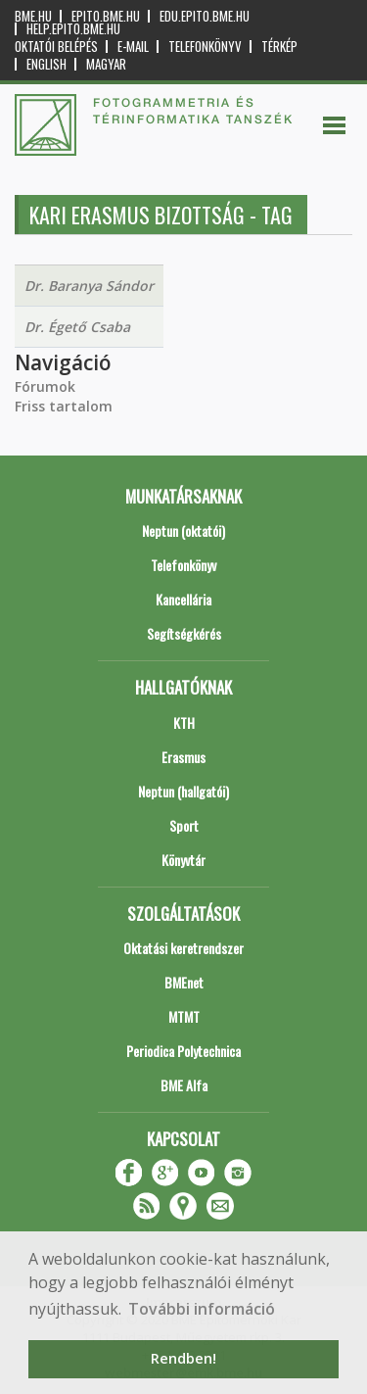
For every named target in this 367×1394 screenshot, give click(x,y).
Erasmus (183, 756)
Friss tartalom (64, 406)
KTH (184, 722)
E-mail (133, 46)
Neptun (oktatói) (183, 530)
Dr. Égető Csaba (77, 326)
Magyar (106, 64)
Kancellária (183, 599)
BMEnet (184, 982)
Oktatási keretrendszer (183, 947)
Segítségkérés (184, 633)
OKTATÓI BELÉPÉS (56, 46)
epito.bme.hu (105, 16)
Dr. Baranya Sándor (89, 285)
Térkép (279, 46)
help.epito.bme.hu (73, 29)
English (46, 64)
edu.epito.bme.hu (205, 16)
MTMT (184, 1016)
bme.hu (33, 16)
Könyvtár (183, 859)
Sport (184, 825)
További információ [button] (201, 1309)
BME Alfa (184, 1085)
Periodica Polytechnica (183, 1050)
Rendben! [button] (183, 1358)
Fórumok (45, 386)
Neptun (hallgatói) (183, 791)
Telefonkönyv (205, 46)
